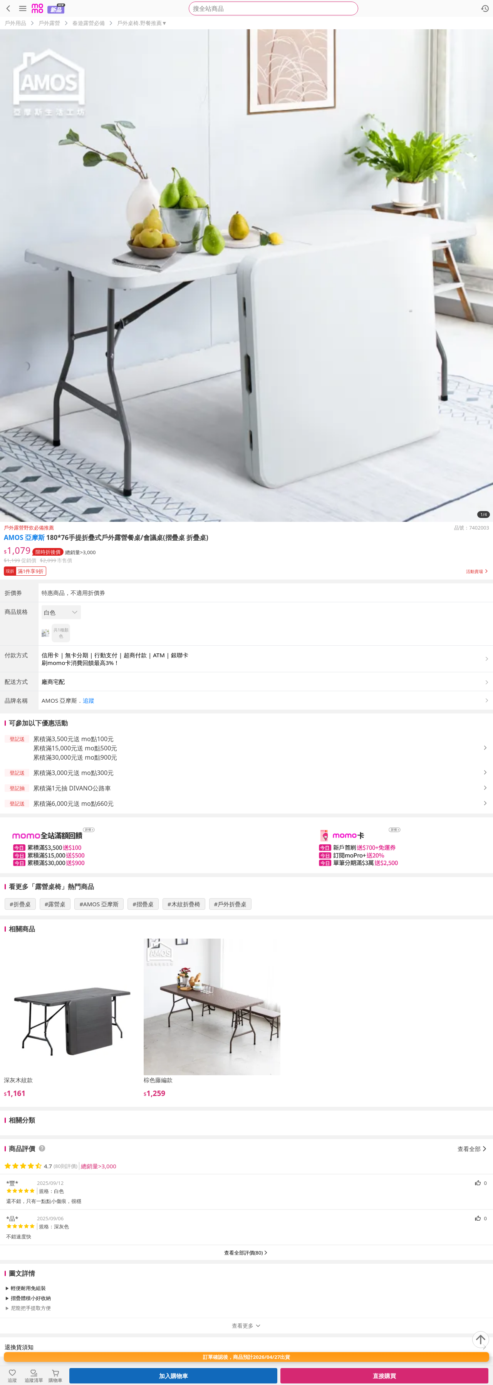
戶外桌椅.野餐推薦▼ (142, 23)
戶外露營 (49, 23)
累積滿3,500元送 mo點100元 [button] (73, 739)
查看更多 (246, 1325)
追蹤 (88, 700)
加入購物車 (173, 1376)
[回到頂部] (480, 1339)
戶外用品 (15, 23)
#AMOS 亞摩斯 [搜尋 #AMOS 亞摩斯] (99, 904)
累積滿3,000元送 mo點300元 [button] (73, 773)
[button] (246, 569)
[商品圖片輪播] (246, 275)
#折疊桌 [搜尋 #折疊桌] (20, 904)
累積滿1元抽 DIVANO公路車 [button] (72, 788)
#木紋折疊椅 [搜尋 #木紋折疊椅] (184, 904)
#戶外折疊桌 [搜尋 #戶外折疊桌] (230, 904)
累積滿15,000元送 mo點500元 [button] (75, 748)
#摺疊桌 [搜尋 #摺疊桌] (143, 904)
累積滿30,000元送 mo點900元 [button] (75, 757)
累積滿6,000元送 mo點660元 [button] (73, 803)
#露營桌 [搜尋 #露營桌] (55, 904)
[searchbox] (273, 8)
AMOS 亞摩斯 (24, 537)
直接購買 (384, 1376)
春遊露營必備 (88, 23)
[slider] (246, 845)
